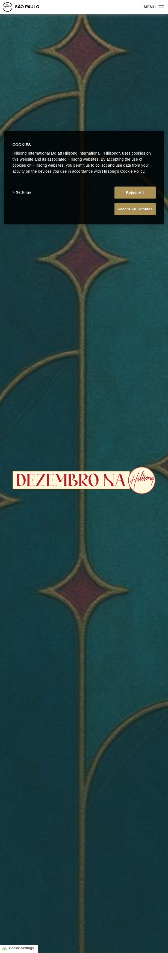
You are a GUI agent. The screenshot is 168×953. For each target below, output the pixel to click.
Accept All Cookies (135, 209)
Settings (23, 192)
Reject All (135, 192)
